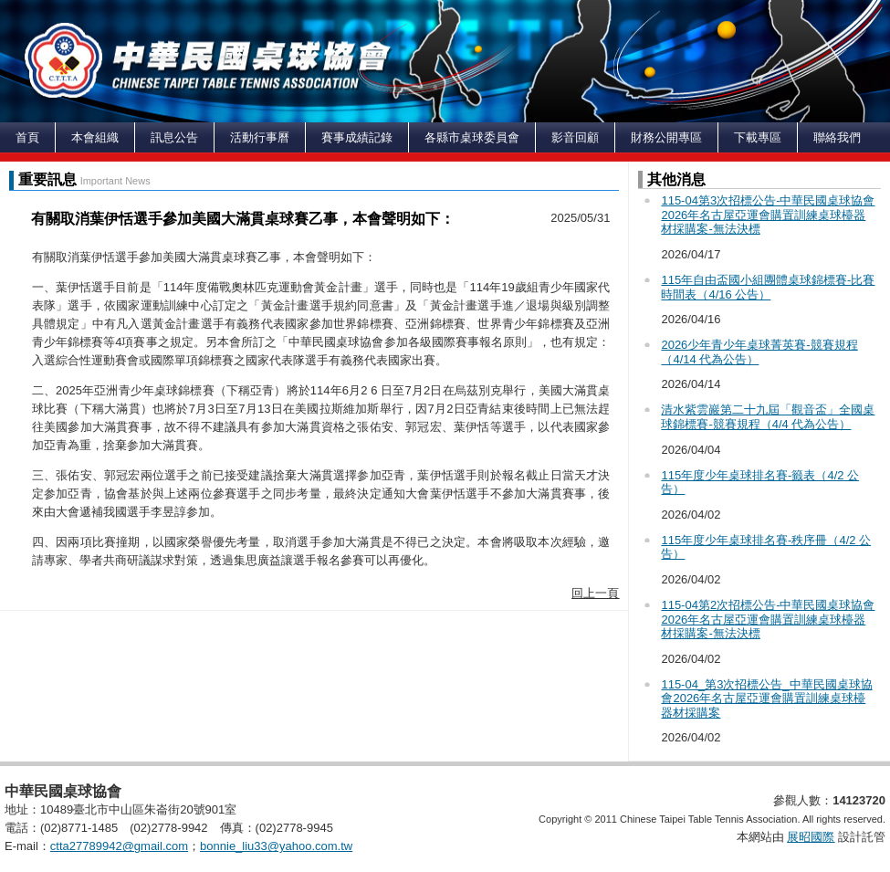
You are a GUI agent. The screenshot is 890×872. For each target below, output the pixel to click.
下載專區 (757, 137)
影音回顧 (575, 137)
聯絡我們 (837, 137)
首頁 (27, 137)
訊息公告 (174, 137)
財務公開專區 (666, 137)
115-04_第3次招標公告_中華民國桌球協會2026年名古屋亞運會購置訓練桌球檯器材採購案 (766, 699)
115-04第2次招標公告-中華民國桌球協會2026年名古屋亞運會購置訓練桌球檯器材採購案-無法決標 (767, 619)
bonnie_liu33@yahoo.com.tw (276, 846)
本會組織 (95, 137)
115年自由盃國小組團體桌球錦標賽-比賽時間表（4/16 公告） (767, 287)
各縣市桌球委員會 (471, 137)
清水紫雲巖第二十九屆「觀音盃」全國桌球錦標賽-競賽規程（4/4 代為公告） (767, 417)
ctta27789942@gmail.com (119, 846)
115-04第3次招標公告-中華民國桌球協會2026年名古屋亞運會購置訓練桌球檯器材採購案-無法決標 (767, 215)
